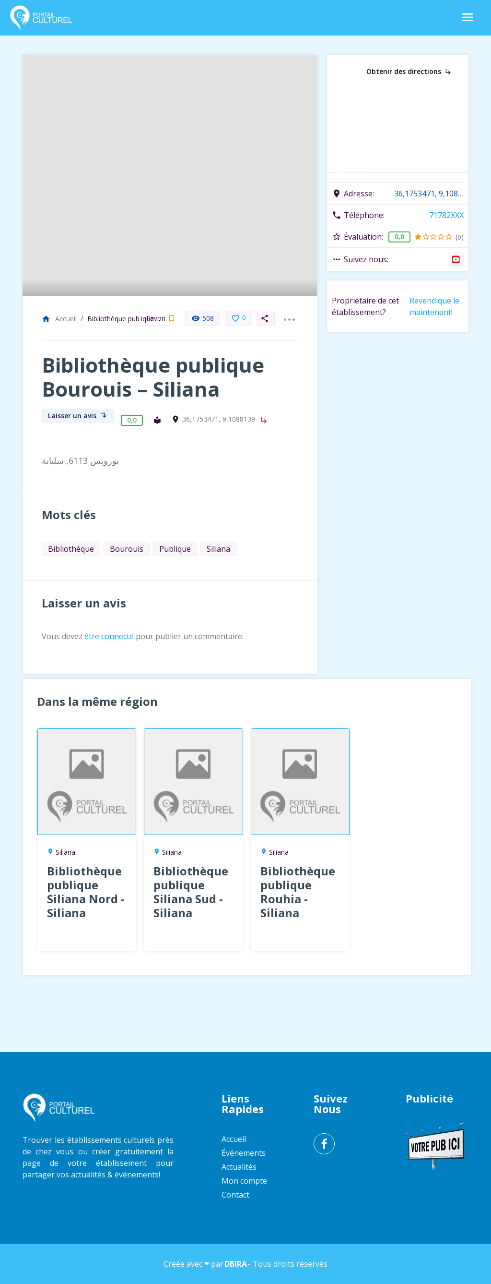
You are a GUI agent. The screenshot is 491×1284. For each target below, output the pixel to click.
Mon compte (244, 1180)
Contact (235, 1194)
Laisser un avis (77, 415)
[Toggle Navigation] (467, 18)
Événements (244, 1153)
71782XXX (446, 215)
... (288, 313)
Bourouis (126, 549)
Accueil (59, 318)
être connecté (109, 636)
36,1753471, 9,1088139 (218, 419)
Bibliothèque (71, 549)
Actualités (239, 1167)
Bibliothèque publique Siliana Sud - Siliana (190, 891)
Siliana (218, 549)
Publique (175, 549)
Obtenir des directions (409, 71)
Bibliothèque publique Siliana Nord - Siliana (86, 891)
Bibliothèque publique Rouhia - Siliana (297, 891)
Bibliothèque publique (120, 318)
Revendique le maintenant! (434, 306)
